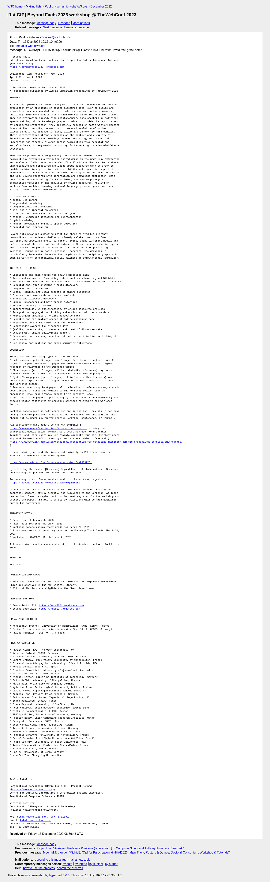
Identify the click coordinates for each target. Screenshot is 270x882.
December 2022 (101, 6)
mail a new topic (79, 859)
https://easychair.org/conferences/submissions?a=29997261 (51, 462)
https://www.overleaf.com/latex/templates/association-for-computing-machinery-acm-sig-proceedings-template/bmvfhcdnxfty (96, 442)
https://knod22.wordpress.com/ (60, 609)
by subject (96, 864)
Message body (46, 23)
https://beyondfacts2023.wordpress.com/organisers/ (45, 483)
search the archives (70, 868)
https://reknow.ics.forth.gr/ (31, 789)
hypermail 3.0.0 (59, 875)
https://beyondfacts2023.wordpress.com (37, 67)
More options (81, 23)
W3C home (15, 6)
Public (49, 6)
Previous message (76, 27)
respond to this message (50, 859)
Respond (64, 23)
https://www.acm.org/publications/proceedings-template (48, 428)
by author (111, 864)
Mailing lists (33, 6)
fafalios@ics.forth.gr (55, 37)
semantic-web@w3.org (71, 6)
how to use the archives (39, 868)
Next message (52, 27)
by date (67, 864)
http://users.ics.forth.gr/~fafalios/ (43, 817)
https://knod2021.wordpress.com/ (61, 605)
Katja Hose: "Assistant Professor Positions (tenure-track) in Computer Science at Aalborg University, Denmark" (110, 848)
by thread (81, 864)
